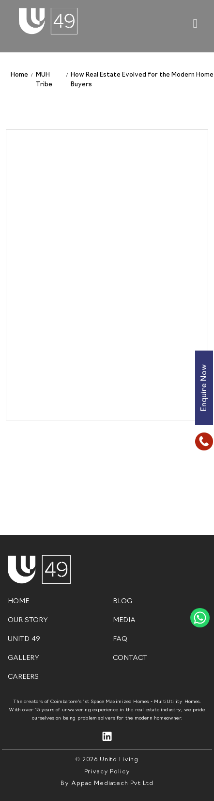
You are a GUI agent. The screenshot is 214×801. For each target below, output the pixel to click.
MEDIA (124, 620)
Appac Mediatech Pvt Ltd (112, 783)
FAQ (120, 639)
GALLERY (23, 658)
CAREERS (23, 677)
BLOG (122, 601)
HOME (18, 601)
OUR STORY (28, 620)
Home (19, 75)
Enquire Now (204, 388)
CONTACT (130, 658)
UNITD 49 (24, 639)
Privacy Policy (107, 772)
